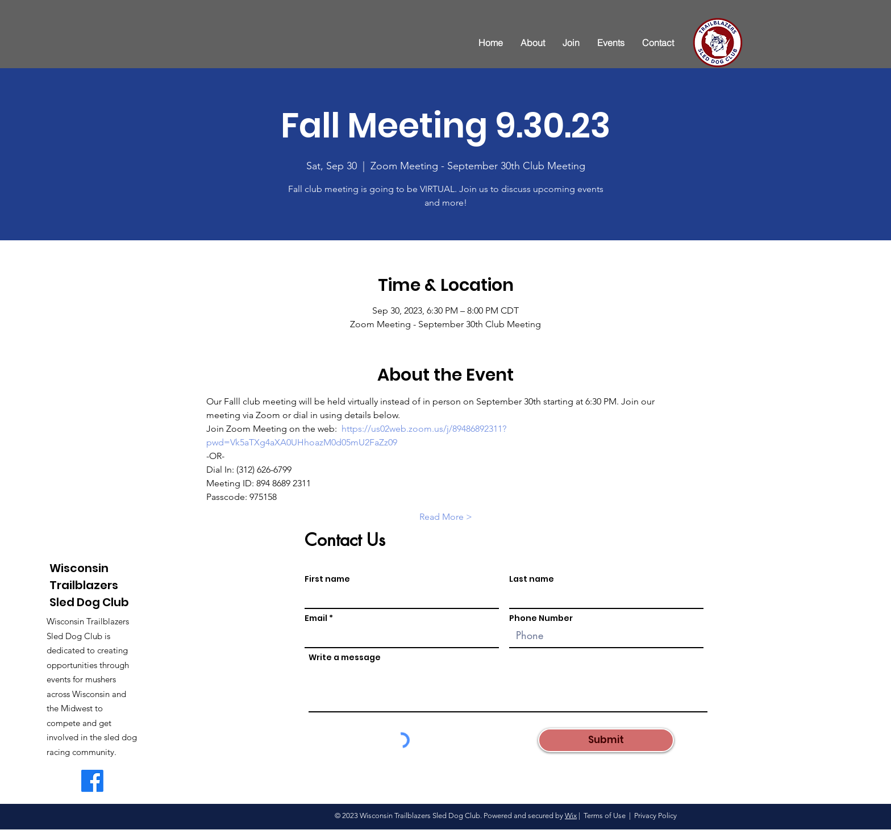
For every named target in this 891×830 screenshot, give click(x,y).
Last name (531, 579)
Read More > (445, 516)
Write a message (345, 657)
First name (327, 579)
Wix (571, 815)
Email (316, 618)
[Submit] (606, 740)
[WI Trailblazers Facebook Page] (92, 781)
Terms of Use (605, 815)
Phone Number (541, 618)
